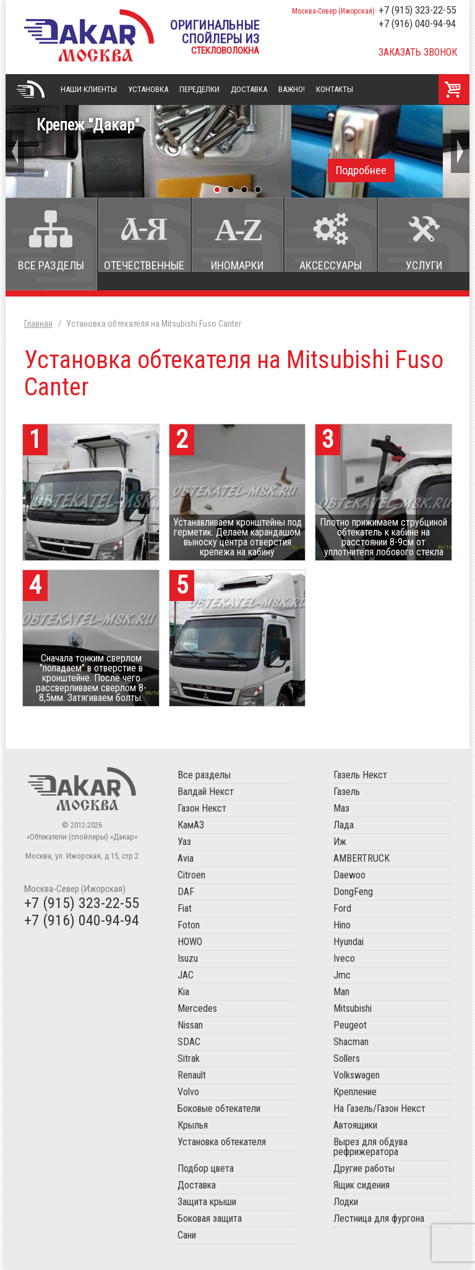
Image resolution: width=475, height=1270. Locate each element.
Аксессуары (330, 265)
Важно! (291, 89)
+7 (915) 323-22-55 (417, 10)
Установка (148, 89)
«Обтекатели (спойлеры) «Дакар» (89, 35)
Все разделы (51, 265)
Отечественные (144, 265)
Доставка (249, 89)
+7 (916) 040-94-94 (417, 23)
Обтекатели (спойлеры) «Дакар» (82, 788)
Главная (30, 89)
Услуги (424, 265)
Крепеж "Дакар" (237, 149)
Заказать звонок (418, 52)
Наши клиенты (89, 89)
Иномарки (237, 265)
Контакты (334, 89)
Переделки (199, 89)
